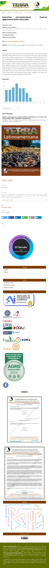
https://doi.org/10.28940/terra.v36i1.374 (14, 41)
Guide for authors (8, 287)
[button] (4, 217)
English (6, 269)
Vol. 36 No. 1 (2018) (17, 12)
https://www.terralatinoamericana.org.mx (13, 552)
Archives (9, 12)
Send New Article (8, 282)
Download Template (9, 285)
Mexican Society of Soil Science (29, 548)
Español (6, 272)
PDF (5, 180)
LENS (10, 180)
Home (3, 12)
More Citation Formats (8, 200)
